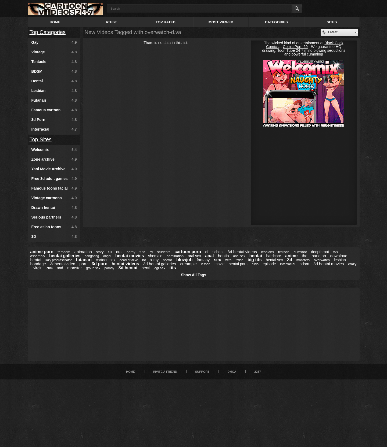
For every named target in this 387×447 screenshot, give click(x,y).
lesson (205, 264)
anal (209, 255)
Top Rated (165, 22)
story (99, 252)
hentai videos (125, 263)
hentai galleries (65, 255)
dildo (255, 264)
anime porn (41, 251)
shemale (155, 256)
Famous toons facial (54, 188)
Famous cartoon (54, 110)
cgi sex (160, 268)
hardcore (273, 256)
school (218, 252)
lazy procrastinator (58, 260)
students (163, 252)
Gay (54, 42)
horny (131, 252)
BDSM (54, 71)
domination (175, 256)
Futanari (54, 100)
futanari (84, 259)
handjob (318, 255)
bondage (38, 263)
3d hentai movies (328, 263)
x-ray (154, 260)
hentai (255, 255)
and (60, 268)
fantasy (203, 259)
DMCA (231, 371)
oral (119, 252)
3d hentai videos (242, 251)
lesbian (340, 260)
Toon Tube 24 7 (290, 50)
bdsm (304, 263)
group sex (93, 268)
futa (142, 252)
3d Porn (54, 119)
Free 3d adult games (54, 178)
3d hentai (128, 267)
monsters (303, 260)
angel (107, 256)
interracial (287, 264)
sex (217, 259)
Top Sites (41, 139)
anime (291, 255)
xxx (335, 252)
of (207, 252)
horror (167, 260)
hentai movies (129, 255)
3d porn (100, 263)
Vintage (54, 52)
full (110, 252)
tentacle (283, 252)
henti (145, 267)
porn (83, 263)
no (144, 260)
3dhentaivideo (62, 263)
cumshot (300, 252)
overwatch (322, 260)
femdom (64, 252)
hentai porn (238, 264)
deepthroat (320, 252)
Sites (332, 22)
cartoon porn (187, 251)
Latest (110, 22)
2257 (257, 371)
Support (202, 371)
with (228, 260)
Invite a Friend (165, 371)
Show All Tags (193, 275)
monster (74, 267)
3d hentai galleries (159, 263)
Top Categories (48, 32)
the (304, 255)
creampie (188, 263)
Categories (276, 22)
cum (49, 268)
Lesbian (54, 90)
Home (55, 22)
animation (83, 251)
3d (289, 259)
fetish (239, 260)
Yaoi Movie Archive (54, 169)
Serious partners (54, 217)
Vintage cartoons (54, 198)
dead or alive (129, 260)
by (151, 252)
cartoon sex (105, 260)
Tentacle (54, 62)
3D (54, 236)
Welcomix (54, 149)
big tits (254, 259)
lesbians (267, 252)
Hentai (54, 81)
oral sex (194, 256)
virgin (37, 268)
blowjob (184, 259)
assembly (37, 256)
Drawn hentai (54, 207)
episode (269, 264)
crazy (352, 264)
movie (219, 264)
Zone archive (54, 159)
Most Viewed (221, 22)
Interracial (54, 129)
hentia (223, 255)
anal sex (239, 256)
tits (173, 267)
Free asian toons (54, 227)
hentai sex (274, 260)
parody (109, 268)
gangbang (92, 256)
